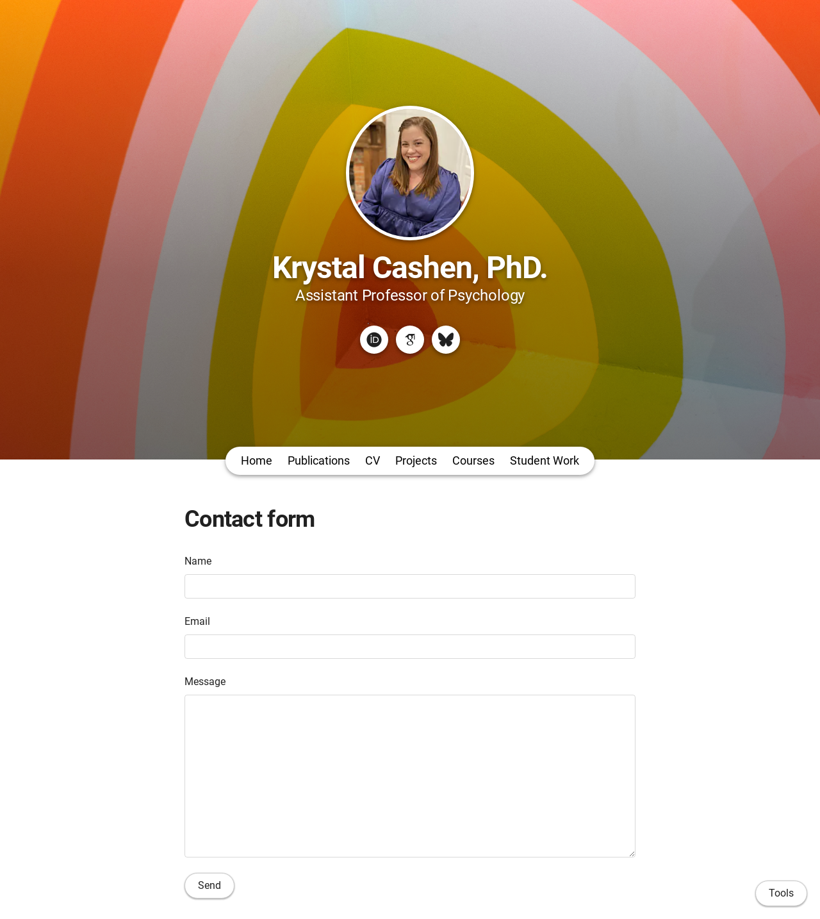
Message (205, 681)
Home (256, 460)
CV (372, 460)
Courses (473, 460)
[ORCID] (374, 340)
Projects (416, 460)
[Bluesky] (446, 340)
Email (197, 621)
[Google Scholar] (410, 340)
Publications (319, 460)
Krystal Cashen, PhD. (410, 267)
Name (197, 561)
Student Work (544, 460)
